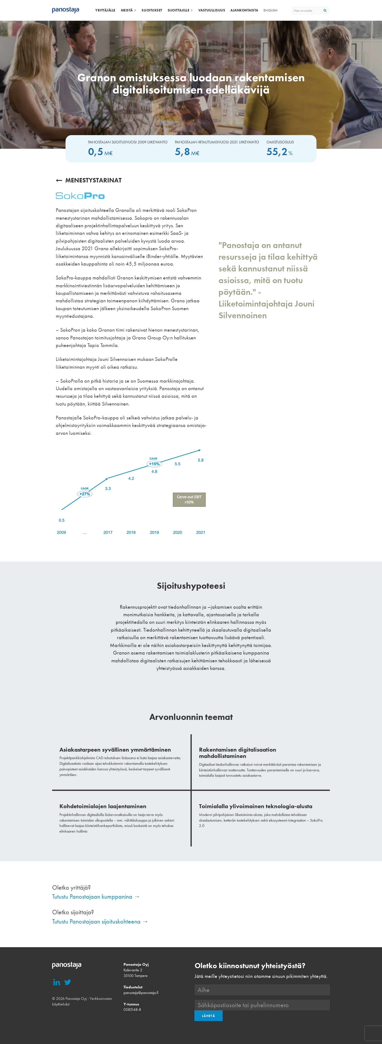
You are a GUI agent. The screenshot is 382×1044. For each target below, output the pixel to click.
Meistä (128, 10)
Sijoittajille (180, 10)
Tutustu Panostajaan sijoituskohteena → (100, 921)
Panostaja (65, 10)
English (270, 10)
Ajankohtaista (244, 10)
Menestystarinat (89, 180)
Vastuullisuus (211, 10)
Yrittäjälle (105, 10)
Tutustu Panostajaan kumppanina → (96, 896)
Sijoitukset (152, 10)
